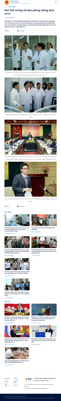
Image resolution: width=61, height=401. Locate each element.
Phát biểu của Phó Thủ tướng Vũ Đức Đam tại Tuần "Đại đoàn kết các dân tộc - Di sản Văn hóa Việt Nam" (16, 318)
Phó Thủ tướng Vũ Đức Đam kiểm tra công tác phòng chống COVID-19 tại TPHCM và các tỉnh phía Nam (44, 251)
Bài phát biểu (16, 382)
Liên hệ (15, 385)
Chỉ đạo (16, 378)
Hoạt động (5, 384)
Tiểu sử (6, 381)
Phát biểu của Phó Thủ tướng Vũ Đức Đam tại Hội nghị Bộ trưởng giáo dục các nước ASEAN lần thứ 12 (16, 340)
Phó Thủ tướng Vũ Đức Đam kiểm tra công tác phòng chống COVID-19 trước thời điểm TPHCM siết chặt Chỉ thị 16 (16, 251)
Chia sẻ (6, 30)
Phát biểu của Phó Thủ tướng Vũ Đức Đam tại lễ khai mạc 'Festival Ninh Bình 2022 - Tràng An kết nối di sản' (43, 318)
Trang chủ (6, 378)
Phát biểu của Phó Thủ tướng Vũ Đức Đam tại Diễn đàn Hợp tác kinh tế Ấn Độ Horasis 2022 (43, 340)
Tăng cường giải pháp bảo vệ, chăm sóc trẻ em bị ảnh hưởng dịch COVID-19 (16, 361)
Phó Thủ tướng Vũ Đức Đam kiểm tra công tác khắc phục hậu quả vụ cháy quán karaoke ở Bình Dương (16, 229)
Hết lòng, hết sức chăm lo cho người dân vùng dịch (42, 228)
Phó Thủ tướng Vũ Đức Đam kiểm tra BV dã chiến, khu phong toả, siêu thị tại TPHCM (16, 272)
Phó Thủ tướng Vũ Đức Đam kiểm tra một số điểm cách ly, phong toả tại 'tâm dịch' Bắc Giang (17, 293)
